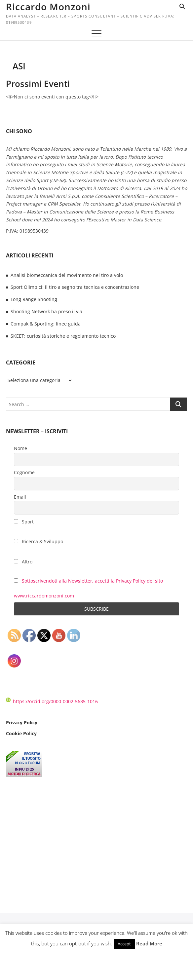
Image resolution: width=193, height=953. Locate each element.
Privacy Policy (21, 722)
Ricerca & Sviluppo (38, 541)
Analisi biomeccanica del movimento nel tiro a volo (67, 275)
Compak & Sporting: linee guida (46, 324)
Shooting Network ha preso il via (46, 311)
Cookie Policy (21, 733)
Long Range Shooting (34, 299)
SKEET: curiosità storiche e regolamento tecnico (63, 336)
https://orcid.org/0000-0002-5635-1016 (52, 701)
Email (20, 497)
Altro (23, 561)
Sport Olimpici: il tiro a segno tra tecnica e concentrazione (75, 287)
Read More (149, 943)
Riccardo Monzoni (48, 6)
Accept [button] (124, 944)
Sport (24, 521)
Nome (20, 448)
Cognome (24, 472)
